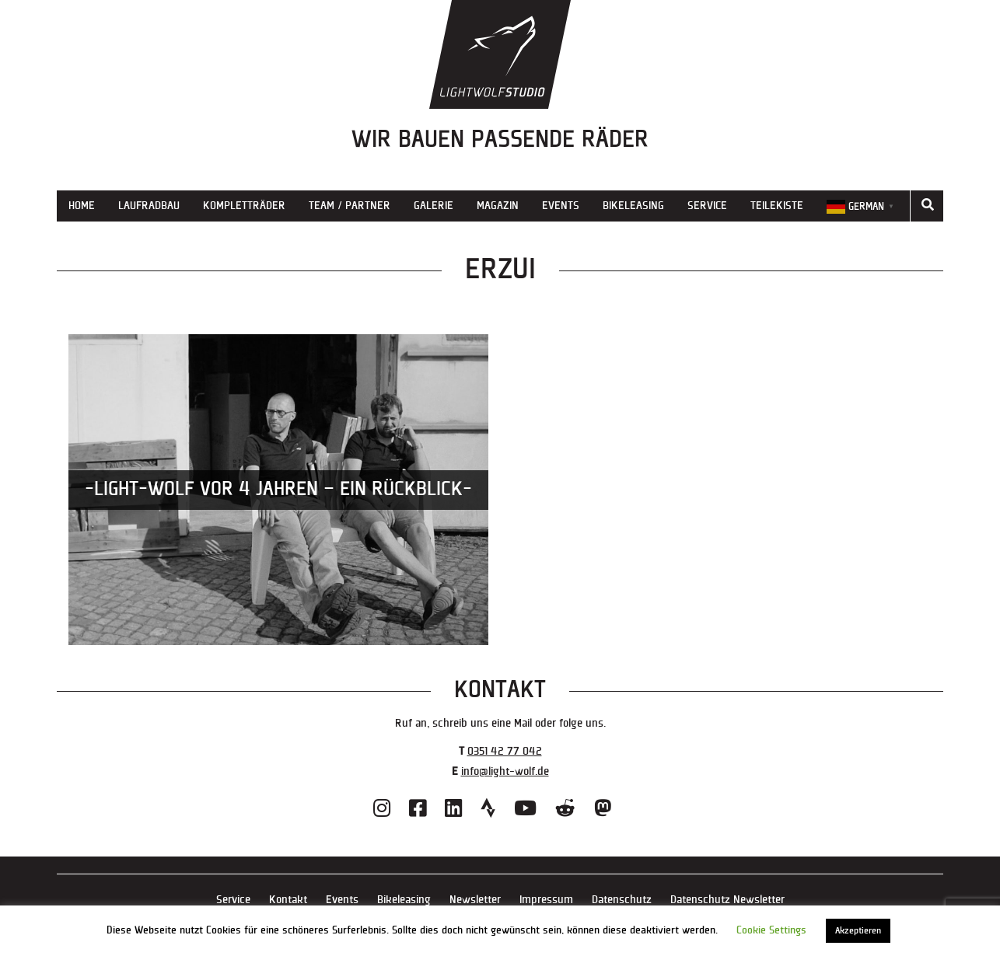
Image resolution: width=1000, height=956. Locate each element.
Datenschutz (622, 899)
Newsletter (475, 899)
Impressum (546, 899)
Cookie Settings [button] (771, 930)
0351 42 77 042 (504, 751)
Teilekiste (776, 205)
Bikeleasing (633, 205)
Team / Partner (349, 205)
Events (560, 205)
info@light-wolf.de (505, 771)
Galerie (433, 205)
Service (707, 205)
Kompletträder (244, 205)
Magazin (498, 205)
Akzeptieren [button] (858, 931)
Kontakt (288, 899)
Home (81, 205)
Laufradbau (149, 205)
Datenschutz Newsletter (727, 899)
